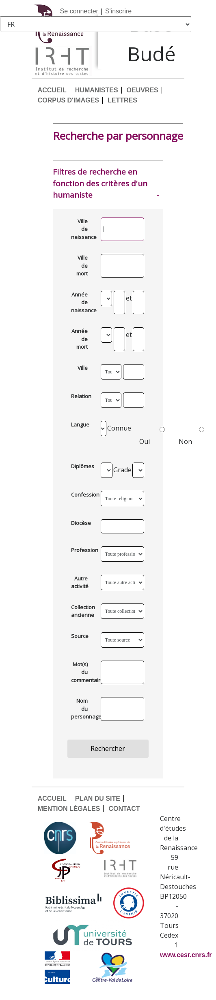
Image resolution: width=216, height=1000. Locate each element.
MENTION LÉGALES (69, 808)
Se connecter (79, 11)
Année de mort (79, 338)
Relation (81, 396)
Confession (82, 494)
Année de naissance (82, 302)
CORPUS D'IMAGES (68, 100)
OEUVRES (142, 90)
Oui (152, 434)
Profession (82, 550)
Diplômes (82, 466)
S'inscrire (118, 11)
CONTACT (124, 808)
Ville (83, 367)
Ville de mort (82, 265)
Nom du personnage (82, 708)
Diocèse (81, 523)
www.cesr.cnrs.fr (186, 954)
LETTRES (122, 100)
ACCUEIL (52, 90)
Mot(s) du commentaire (82, 672)
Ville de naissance (82, 229)
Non (191, 434)
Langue (80, 424)
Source (80, 636)
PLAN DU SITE (97, 798)
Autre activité (80, 582)
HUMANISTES (96, 90)
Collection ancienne (82, 611)
